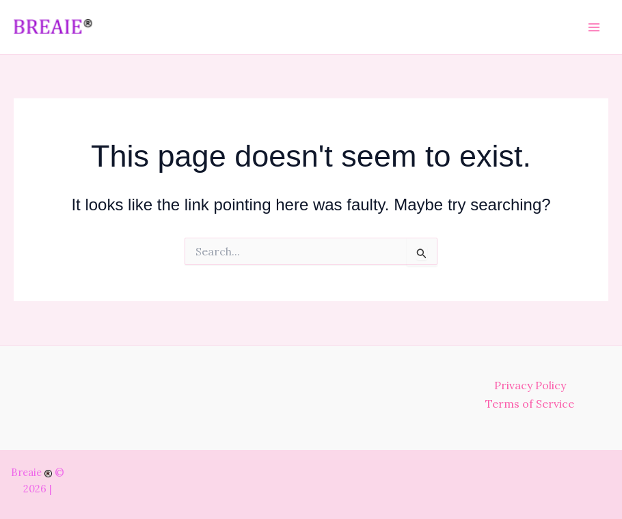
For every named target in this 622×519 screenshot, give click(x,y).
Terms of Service (529, 403)
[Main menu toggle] (594, 26)
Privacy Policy (530, 385)
